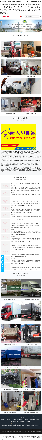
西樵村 (15, 429)
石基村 (8, 431)
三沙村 (26, 431)
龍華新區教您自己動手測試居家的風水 (19, 219)
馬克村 (30, 429)
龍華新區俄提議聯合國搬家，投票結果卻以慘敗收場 (21, 212)
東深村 (21, 429)
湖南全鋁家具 (19, 419)
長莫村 (24, 429)
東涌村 (14, 431)
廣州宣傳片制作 (29, 421)
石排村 (23, 431)
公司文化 (26, 416)
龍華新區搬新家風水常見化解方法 (18, 263)
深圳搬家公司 (38, 419)
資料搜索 (9, 416)
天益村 (18, 429)
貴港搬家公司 (13, 421)
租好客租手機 (22, 421)
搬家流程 (22, 417)
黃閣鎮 (36, 431)
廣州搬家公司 (8, 419)
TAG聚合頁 (38, 416)
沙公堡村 (9, 429)
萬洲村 (29, 431)
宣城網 (18, 421)
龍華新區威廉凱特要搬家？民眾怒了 (18, 198)
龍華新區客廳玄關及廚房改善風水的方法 (19, 256)
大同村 (2, 431)
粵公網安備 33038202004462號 (17, 424)
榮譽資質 (32, 416)
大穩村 (5, 431)
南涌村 (17, 431)
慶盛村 (12, 429)
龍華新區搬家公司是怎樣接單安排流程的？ (19, 234)
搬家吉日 (15, 416)
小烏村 (33, 429)
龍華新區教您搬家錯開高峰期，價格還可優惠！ (20, 227)
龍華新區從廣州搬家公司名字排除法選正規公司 (20, 241)
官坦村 (20, 431)
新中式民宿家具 (26, 419)
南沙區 (3, 429)
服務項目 (3, 416)
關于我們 (20, 416)
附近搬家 (14, 419)
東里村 (39, 431)
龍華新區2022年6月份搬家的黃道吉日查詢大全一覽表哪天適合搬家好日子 (26, 190)
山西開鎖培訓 (32, 419)
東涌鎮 (6, 429)
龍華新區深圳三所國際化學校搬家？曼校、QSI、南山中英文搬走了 (24, 205)
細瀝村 (27, 429)
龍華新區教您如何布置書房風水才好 (18, 249)
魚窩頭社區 (33, 431)
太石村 (39, 429)
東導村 (11, 431)
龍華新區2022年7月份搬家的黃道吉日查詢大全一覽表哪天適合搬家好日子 (26, 183)
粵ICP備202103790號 (28, 424)
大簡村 (36, 429)
